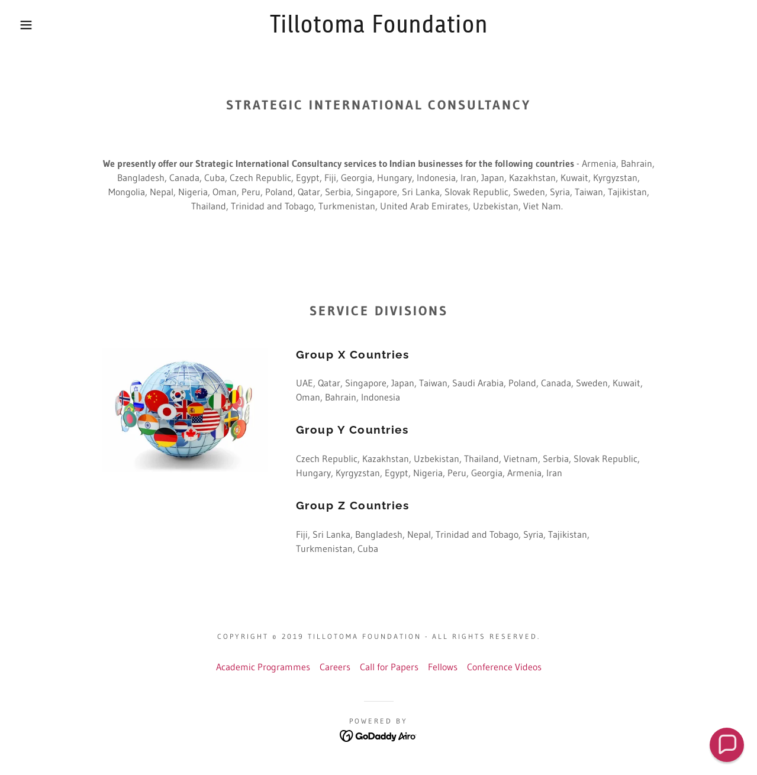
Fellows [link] (443, 667)
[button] (38, 25)
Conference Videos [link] (504, 667)
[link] (378, 29)
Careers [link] (335, 667)
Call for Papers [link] (389, 667)
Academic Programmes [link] (263, 667)
